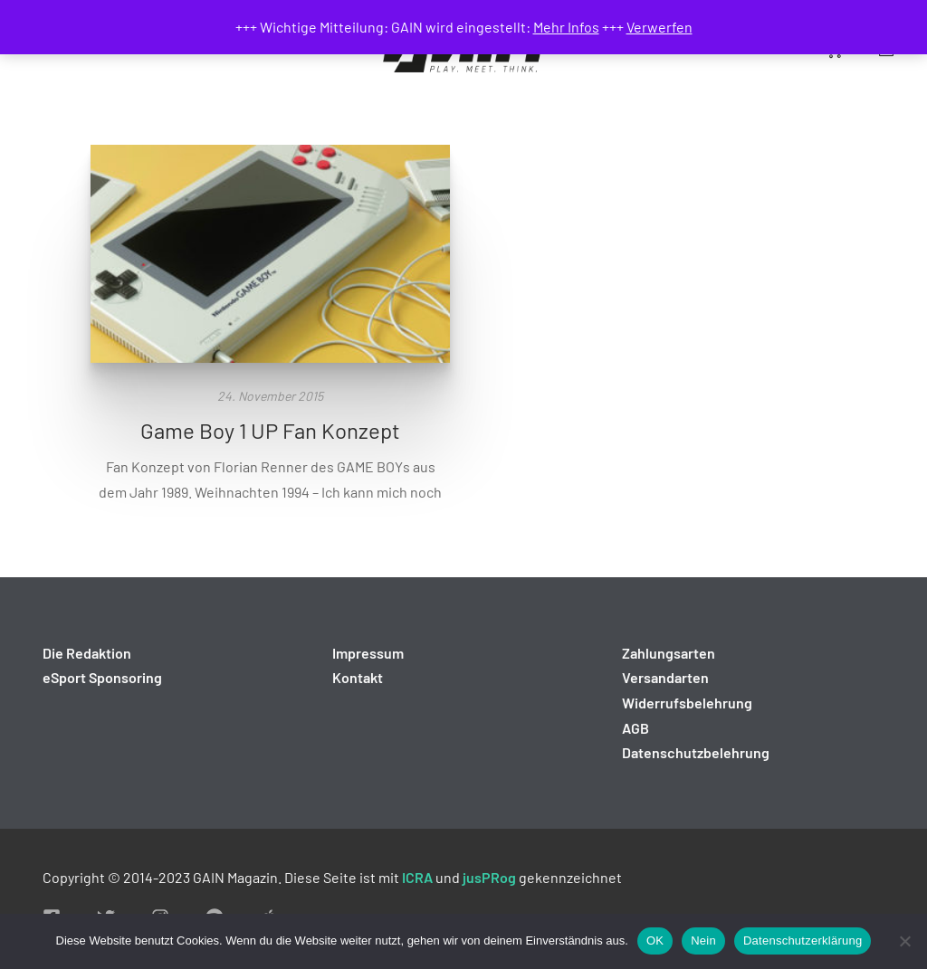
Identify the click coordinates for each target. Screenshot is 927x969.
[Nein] (904, 941)
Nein (703, 940)
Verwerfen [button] (659, 26)
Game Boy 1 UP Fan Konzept (270, 430)
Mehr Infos (566, 26)
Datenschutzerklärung (802, 940)
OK (655, 940)
